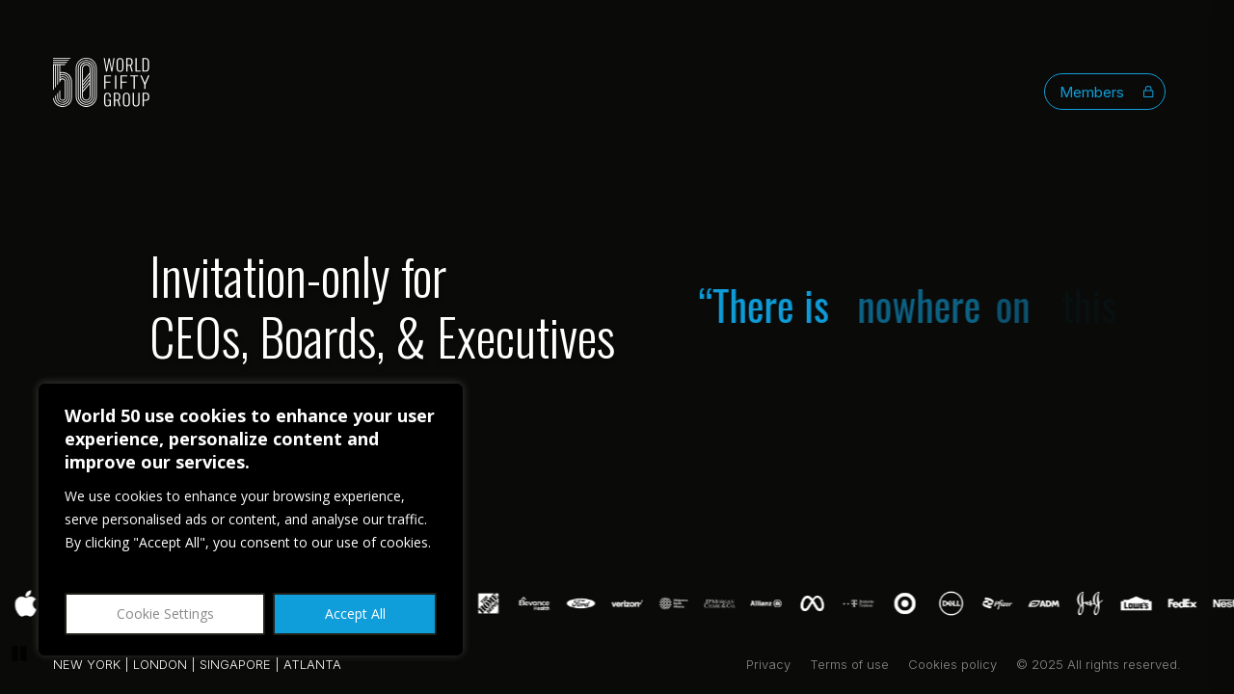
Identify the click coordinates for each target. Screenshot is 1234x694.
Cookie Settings (165, 613)
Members (1107, 92)
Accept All (355, 613)
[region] (251, 519)
